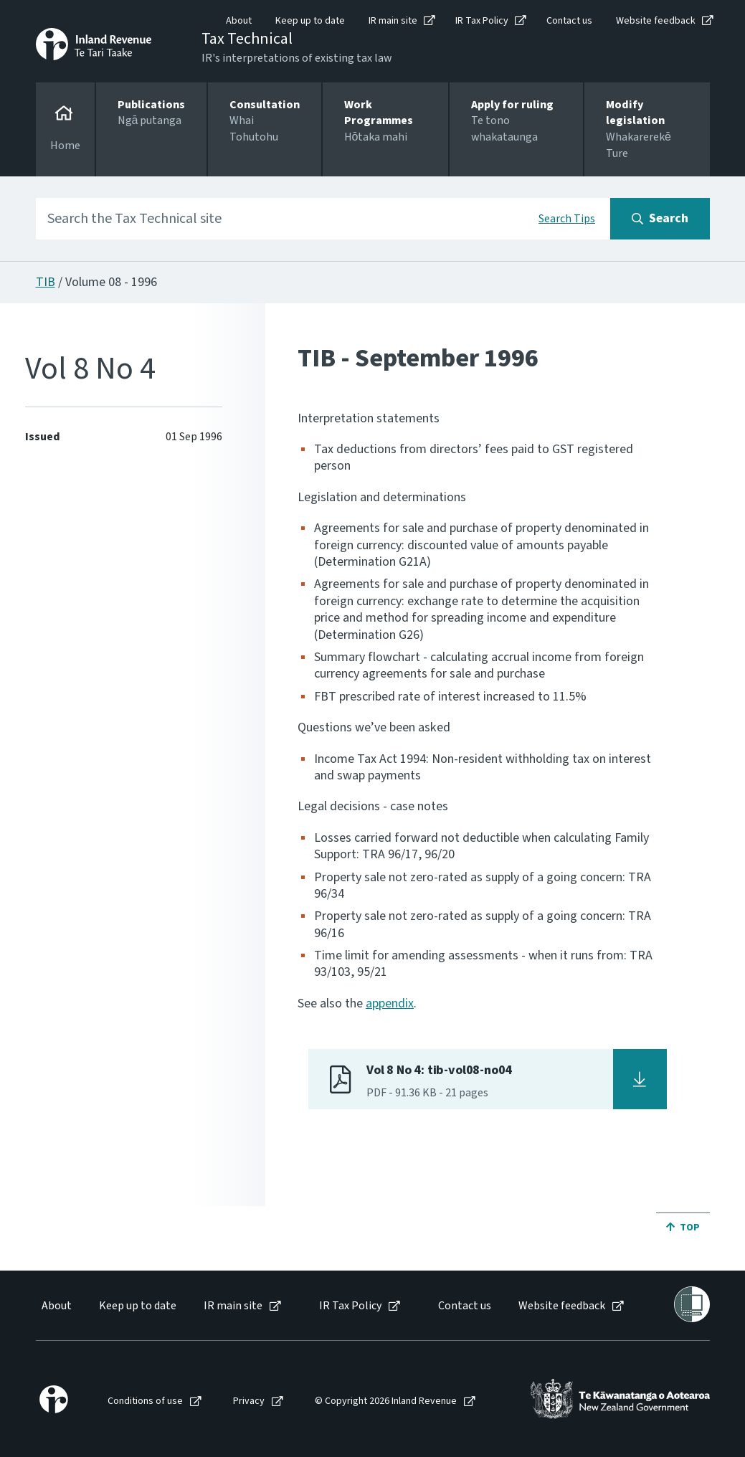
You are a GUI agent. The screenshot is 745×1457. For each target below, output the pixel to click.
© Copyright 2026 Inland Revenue (386, 1401)
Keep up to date (310, 21)
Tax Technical (247, 38)
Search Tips (566, 219)
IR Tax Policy (481, 21)
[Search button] (660, 218)
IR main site (393, 21)
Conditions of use (145, 1401)
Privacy (249, 1401)
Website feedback (656, 21)
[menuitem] (55, 1306)
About (239, 21)
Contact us (569, 21)
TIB (45, 282)
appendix (390, 1003)
